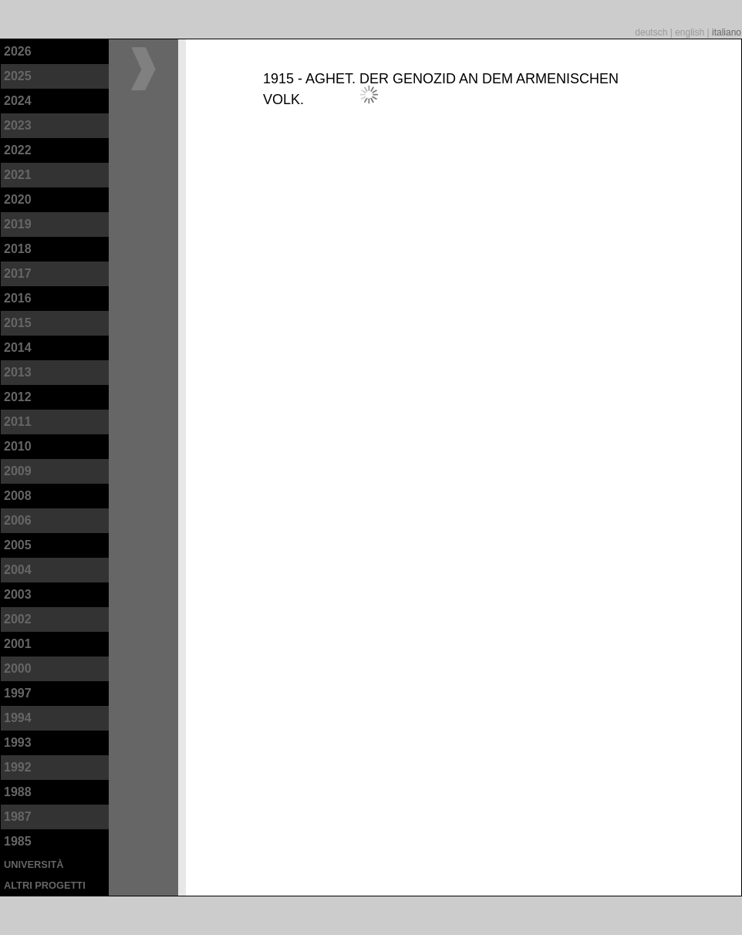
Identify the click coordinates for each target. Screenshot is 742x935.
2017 (18, 273)
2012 (18, 396)
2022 (18, 150)
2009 (18, 471)
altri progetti (45, 885)
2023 (18, 125)
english (691, 32)
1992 (18, 767)
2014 (18, 347)
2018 (18, 248)
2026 (18, 51)
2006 (18, 520)
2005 (18, 545)
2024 (18, 100)
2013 (18, 372)
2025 (18, 76)
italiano (726, 32)
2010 (18, 446)
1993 (18, 742)
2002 (18, 619)
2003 (18, 594)
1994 (18, 717)
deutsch (652, 32)
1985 (18, 841)
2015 (18, 322)
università (34, 864)
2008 (18, 495)
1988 (18, 791)
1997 (18, 693)
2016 (18, 298)
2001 (18, 643)
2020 (18, 199)
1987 (18, 816)
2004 (18, 569)
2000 (18, 668)
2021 (18, 174)
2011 (18, 421)
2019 (18, 224)
